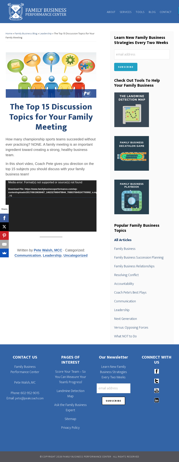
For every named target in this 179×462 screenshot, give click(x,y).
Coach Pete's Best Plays (130, 293)
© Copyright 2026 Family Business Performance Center (75, 457)
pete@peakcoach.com (29, 398)
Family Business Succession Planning (139, 257)
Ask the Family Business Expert (70, 407)
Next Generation (125, 319)
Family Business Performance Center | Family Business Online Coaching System (37, 11)
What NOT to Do (125, 336)
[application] (51, 206)
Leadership (46, 33)
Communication (28, 255)
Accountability (124, 284)
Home (9, 33)
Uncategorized (75, 255)
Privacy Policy (70, 428)
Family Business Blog (26, 33)
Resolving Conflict (126, 275)
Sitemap (70, 419)
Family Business (124, 249)
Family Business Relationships (134, 266)
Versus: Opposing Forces (131, 328)
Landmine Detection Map (70, 393)
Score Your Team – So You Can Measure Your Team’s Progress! (70, 377)
